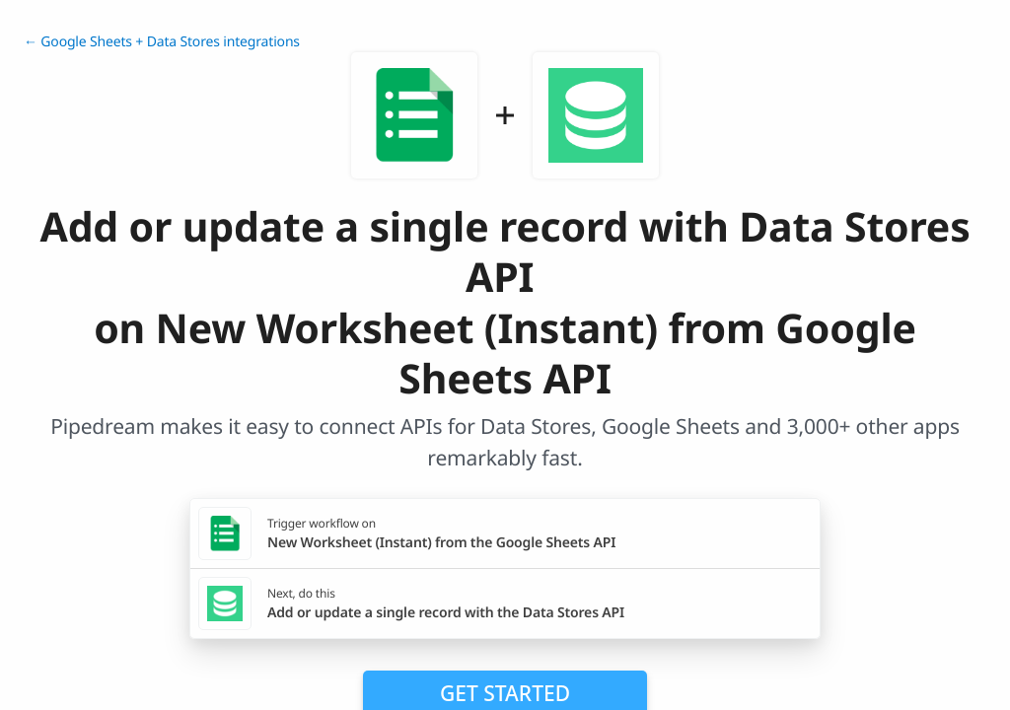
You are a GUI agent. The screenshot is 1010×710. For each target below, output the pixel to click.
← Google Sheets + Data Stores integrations (162, 42)
